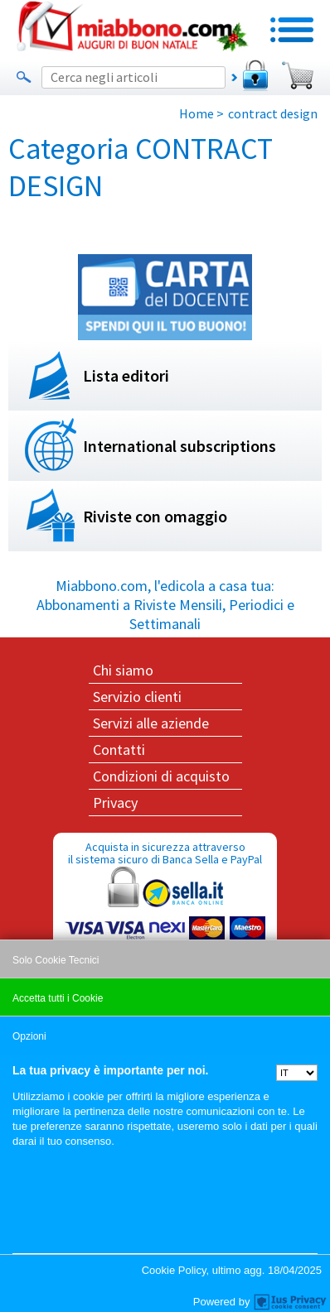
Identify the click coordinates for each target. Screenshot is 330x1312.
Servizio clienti (137, 696)
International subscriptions (179, 445)
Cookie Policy (174, 1270)
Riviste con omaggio (155, 516)
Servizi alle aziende (151, 723)
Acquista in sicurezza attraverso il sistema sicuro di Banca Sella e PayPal (165, 918)
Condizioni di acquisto (161, 776)
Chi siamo (123, 670)
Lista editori (126, 375)
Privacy (115, 802)
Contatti (119, 749)
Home (196, 113)
